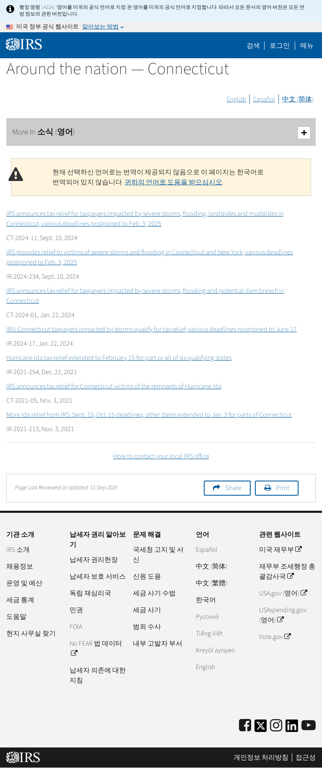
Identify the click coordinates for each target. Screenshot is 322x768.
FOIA (76, 626)
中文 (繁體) (211, 583)
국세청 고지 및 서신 (158, 554)
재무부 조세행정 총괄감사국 (287, 571)
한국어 (206, 600)
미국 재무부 (280, 549)
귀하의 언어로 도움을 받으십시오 (173, 182)
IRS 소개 (18, 549)
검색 (253, 45)
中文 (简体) (298, 99)
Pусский (207, 616)
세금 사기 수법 (154, 593)
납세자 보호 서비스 (98, 576)
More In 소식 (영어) (161, 133)
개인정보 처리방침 (261, 757)
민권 (76, 610)
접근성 (306, 757)
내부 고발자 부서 (157, 643)
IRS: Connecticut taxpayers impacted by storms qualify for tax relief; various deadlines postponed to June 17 (151, 329)
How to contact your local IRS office (161, 456)
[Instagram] (276, 726)
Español (264, 99)
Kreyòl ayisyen (215, 650)
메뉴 (307, 45)
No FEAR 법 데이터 (96, 648)
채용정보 (19, 566)
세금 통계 (20, 600)
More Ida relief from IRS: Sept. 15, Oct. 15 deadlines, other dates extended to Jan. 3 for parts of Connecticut (149, 414)
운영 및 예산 (24, 583)
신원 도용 (147, 576)
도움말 (16, 616)
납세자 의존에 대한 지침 (98, 675)
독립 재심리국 (90, 593)
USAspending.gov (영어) (282, 615)
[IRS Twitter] (260, 728)
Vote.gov (275, 636)
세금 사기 (147, 610)
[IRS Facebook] (245, 726)
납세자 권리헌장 (94, 559)
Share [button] (233, 488)
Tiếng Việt (209, 633)
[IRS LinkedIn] (292, 728)
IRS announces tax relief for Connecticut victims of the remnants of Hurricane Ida (113, 386)
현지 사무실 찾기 (31, 633)
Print (282, 488)
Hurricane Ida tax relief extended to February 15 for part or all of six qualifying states (118, 357)
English (236, 99)
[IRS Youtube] (308, 726)
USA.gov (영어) (283, 593)
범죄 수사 (147, 626)
